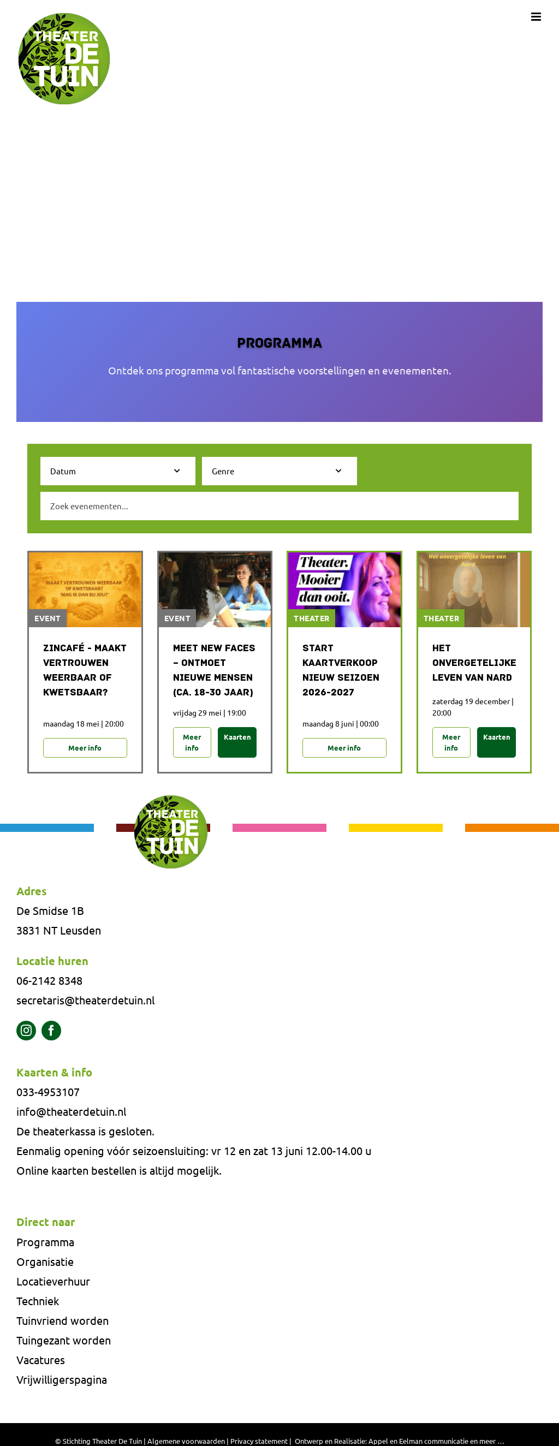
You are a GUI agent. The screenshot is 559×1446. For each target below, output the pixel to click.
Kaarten (237, 737)
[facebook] (51, 1032)
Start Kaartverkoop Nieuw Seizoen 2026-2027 (340, 671)
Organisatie (45, 1262)
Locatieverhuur (53, 1282)
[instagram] (26, 1032)
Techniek (37, 1301)
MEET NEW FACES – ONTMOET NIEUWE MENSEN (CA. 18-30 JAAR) (214, 671)
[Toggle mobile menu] (537, 16)
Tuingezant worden (63, 1341)
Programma (45, 1242)
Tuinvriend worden (62, 1321)
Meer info (85, 748)
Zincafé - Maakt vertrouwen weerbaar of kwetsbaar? (85, 671)
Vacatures (40, 1360)
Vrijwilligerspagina (61, 1380)
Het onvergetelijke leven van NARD (474, 663)
